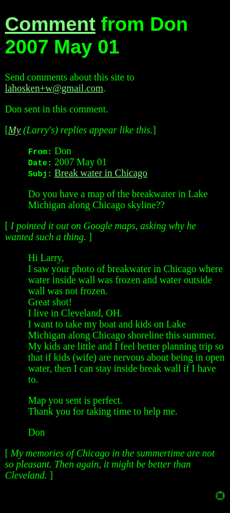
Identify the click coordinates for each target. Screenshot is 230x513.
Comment (50, 24)
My (14, 130)
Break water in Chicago (101, 173)
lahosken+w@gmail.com (54, 88)
